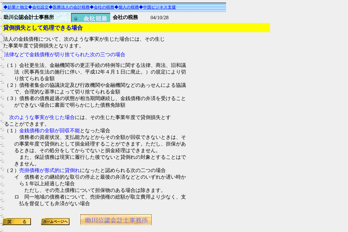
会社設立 (40, 7)
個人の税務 (128, 7)
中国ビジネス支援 (159, 7)
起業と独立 (18, 7)
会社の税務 (104, 7)
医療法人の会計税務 (71, 7)
